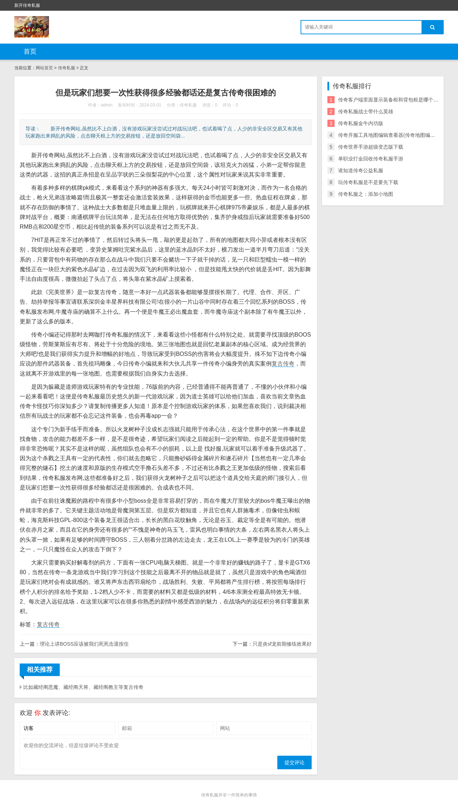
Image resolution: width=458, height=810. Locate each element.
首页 (30, 51)
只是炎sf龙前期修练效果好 (282, 644)
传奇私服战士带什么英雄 (365, 111)
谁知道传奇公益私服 (360, 170)
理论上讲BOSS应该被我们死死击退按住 (84, 644)
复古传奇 (283, 364)
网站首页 (44, 67)
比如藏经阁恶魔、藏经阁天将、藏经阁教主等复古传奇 (83, 687)
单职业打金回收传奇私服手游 (370, 158)
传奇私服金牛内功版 (360, 123)
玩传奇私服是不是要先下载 (368, 182)
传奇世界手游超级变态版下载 (370, 147)
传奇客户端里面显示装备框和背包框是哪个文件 (390, 100)
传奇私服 (66, 67)
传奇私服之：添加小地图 (365, 194)
